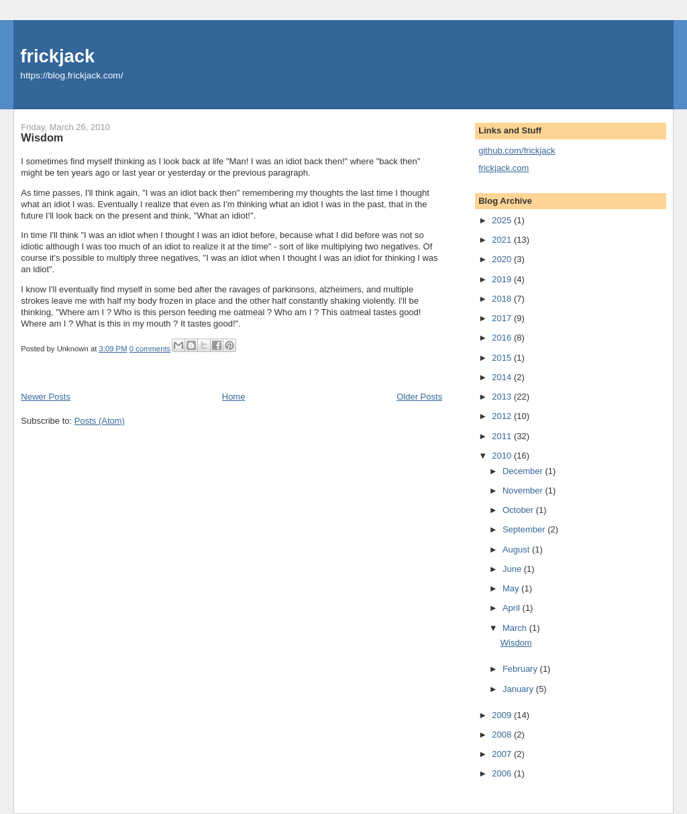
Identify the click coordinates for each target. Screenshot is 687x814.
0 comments (150, 349)
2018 (503, 299)
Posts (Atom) (99, 421)
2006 (503, 773)
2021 (503, 240)
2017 (503, 318)
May (512, 588)
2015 (503, 358)
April (513, 608)
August (517, 549)
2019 (503, 279)
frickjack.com (503, 168)
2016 (503, 338)
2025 (503, 220)
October (519, 510)
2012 (503, 416)
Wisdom (42, 137)
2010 (503, 456)
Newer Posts (45, 397)
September (525, 529)
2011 (503, 436)
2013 (503, 397)
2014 (503, 377)
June (513, 569)
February (521, 669)
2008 (503, 735)
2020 (503, 259)
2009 (503, 715)
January (519, 689)
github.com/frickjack (516, 151)
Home (234, 397)
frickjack (57, 56)
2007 (503, 754)
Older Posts (419, 397)
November (524, 490)
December (524, 471)
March (516, 628)
